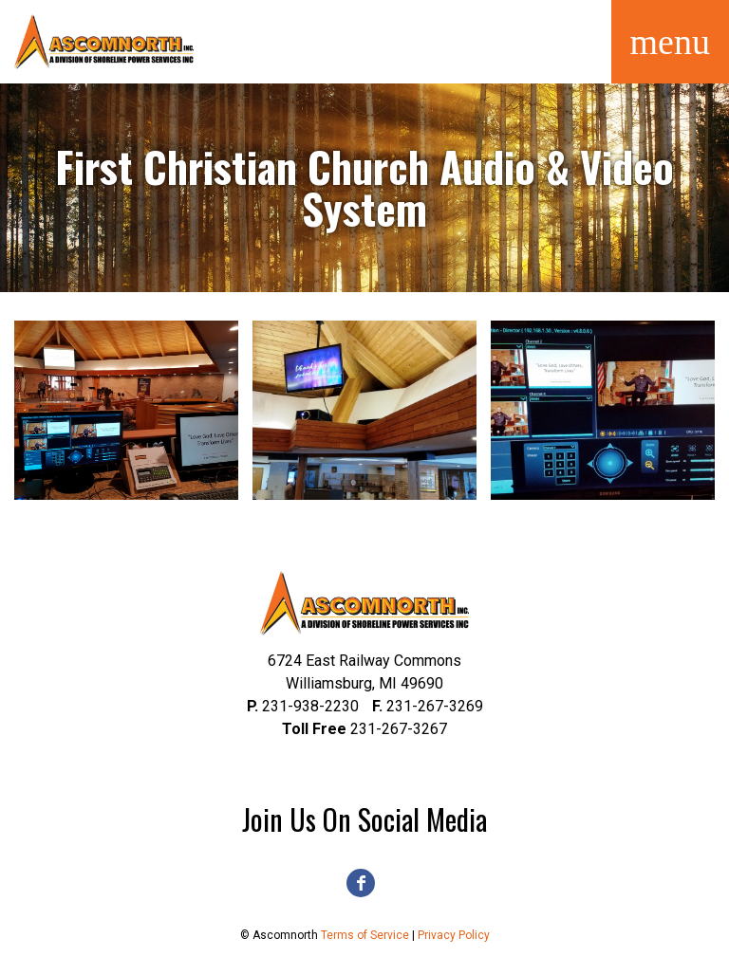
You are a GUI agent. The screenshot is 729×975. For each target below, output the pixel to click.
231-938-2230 (303, 706)
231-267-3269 (427, 706)
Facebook (360, 883)
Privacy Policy (454, 935)
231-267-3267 (364, 729)
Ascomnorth (104, 41)
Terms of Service (365, 935)
